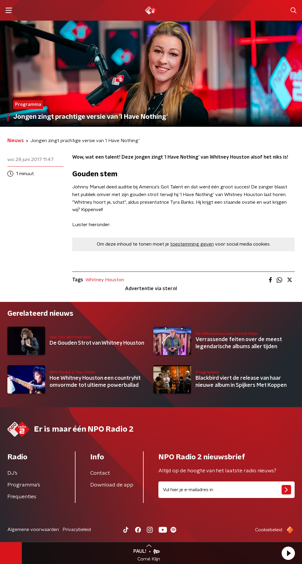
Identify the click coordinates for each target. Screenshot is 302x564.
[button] (288, 553)
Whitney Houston (105, 279)
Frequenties (21, 496)
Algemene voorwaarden (33, 529)
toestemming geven (192, 244)
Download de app (111, 485)
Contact (100, 473)
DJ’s (12, 473)
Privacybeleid (77, 529)
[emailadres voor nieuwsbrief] (226, 489)
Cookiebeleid (268, 529)
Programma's (23, 485)
